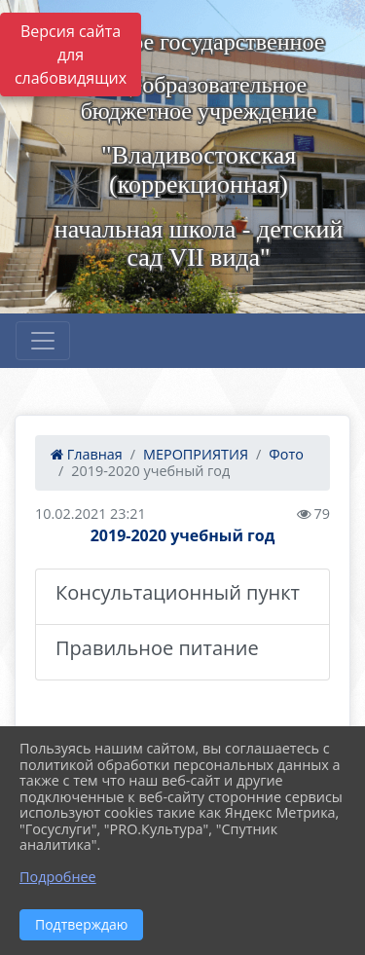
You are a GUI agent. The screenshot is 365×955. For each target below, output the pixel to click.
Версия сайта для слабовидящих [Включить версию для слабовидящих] (71, 54)
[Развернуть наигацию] (43, 340)
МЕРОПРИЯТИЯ (195, 454)
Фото (286, 454)
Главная (87, 454)
